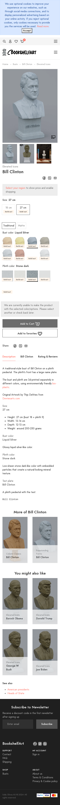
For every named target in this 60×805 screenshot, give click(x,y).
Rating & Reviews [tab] (48, 356)
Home (5, 64)
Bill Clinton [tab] (27, 356)
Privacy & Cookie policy (45, 781)
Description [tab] (9, 356)
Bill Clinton (27, 64)
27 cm (23, 209)
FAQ (4, 758)
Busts (15, 64)
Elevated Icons (10, 166)
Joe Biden (41, 669)
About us (37, 773)
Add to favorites (30, 333)
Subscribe (46, 724)
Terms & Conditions (42, 777)
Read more (42, 26)
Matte (21, 225)
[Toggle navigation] (56, 41)
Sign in (35, 754)
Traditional (8, 225)
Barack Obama (14, 618)
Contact (6, 754)
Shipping (7, 762)
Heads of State (15, 693)
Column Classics (13, 553)
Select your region (15, 188)
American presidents (18, 689)
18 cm (8, 209)
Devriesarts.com (11, 398)
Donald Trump (44, 618)
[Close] (27, 30)
